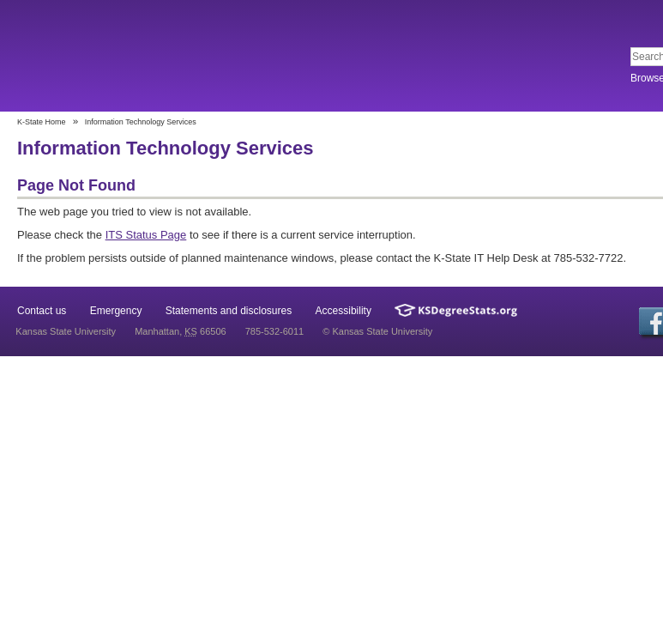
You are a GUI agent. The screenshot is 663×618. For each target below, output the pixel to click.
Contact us (41, 311)
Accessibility (343, 311)
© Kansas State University (377, 331)
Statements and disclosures (229, 311)
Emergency (116, 311)
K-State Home (41, 122)
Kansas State (139, 57)
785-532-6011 (274, 331)
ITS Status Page (146, 234)
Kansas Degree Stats (456, 310)
